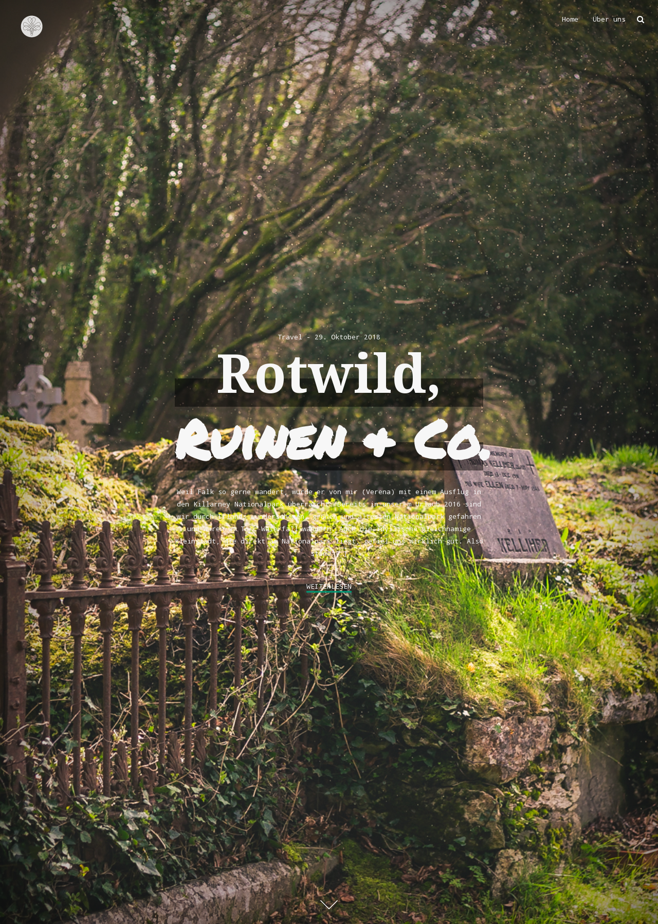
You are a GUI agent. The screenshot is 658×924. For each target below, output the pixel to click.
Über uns (609, 19)
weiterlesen (329, 586)
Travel (290, 336)
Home (570, 19)
